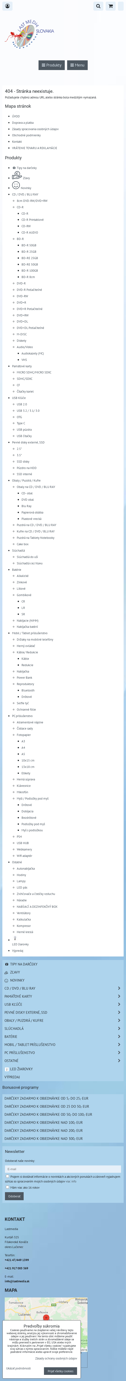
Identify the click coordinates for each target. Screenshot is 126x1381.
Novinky (21, 188)
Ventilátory (23, 913)
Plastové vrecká (31, 519)
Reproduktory (25, 684)
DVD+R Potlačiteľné (30, 309)
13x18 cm (28, 767)
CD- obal (27, 493)
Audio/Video (25, 347)
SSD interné (24, 474)
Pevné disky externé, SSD (28, 442)
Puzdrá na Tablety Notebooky (35, 538)
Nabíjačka (23, 671)
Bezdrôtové (29, 817)
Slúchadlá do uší (27, 557)
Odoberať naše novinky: (20, 1161)
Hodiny (21, 875)
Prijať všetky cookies (60, 1371)
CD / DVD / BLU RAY (25, 194)
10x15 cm (28, 760)
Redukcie (27, 665)
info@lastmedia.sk (17, 1281)
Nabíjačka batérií (27, 626)
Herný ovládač (26, 646)
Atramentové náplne (30, 722)
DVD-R (21, 283)
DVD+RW (23, 315)
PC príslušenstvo (22, 716)
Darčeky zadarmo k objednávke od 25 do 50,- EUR (46, 1106)
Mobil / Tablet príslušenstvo (30, 633)
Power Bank (24, 677)
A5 (23, 754)
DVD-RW (22, 296)
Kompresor (24, 926)
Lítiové (21, 588)
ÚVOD (16, 116)
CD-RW (26, 226)
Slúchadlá (18, 550)
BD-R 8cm (28, 277)
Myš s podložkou (32, 830)
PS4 (19, 836)
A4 (23, 747)
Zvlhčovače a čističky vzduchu (36, 894)
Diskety (21, 340)
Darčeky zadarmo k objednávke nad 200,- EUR (43, 1130)
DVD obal (28, 499)
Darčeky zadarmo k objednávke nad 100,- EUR (43, 1122)
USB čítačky (24, 436)
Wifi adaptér (24, 856)
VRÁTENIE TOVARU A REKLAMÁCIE (34, 148)
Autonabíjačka (26, 868)
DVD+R (21, 302)
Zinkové (22, 582)
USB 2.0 (22, 404)
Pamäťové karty (22, 366)
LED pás (22, 887)
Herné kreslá (25, 932)
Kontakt (17, 141)
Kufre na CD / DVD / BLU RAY (36, 531)
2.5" (19, 449)
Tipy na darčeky (24, 168)
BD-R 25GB (29, 251)
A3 (23, 741)
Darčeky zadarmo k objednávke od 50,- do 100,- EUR (48, 1114)
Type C (21, 423)
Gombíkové (24, 595)
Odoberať (14, 1196)
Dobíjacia (27, 811)
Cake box (23, 544)
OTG (19, 417)
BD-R (20, 239)
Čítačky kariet (25, 391)
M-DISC (22, 334)
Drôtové (27, 697)
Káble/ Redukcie (27, 652)
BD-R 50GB (29, 245)
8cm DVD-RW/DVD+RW (32, 201)
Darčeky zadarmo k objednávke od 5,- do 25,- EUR (46, 1098)
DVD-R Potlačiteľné (29, 290)
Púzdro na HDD (27, 468)
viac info (71, 1181)
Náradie (22, 900)
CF (18, 385)
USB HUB (23, 843)
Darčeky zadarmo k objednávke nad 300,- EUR (43, 1138)
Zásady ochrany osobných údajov (56, 1358)
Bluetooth (28, 690)
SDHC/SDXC (24, 378)
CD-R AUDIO (30, 232)
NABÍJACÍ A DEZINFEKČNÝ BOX (37, 906)
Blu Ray (26, 506)
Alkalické (23, 576)
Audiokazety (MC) (33, 353)
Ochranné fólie (26, 709)
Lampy (21, 881)
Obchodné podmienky (26, 135)
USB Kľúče (19, 398)
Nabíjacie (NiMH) (28, 620)
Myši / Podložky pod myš (32, 798)
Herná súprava (26, 779)
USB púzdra (24, 429)
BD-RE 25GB (30, 258)
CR (23, 601)
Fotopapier (24, 735)
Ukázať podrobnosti (18, 1368)
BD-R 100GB (30, 270)
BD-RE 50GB (30, 264)
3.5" (19, 455)
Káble (25, 658)
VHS (24, 360)
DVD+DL (22, 321)
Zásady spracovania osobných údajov (35, 129)
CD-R (20, 207)
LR (23, 608)
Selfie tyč (23, 703)
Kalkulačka (24, 919)
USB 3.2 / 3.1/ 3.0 (28, 410)
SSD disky (23, 461)
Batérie (16, 569)
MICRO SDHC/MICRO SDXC (34, 372)
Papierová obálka (32, 512)
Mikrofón (22, 792)
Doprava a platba (23, 122)
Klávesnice (24, 785)
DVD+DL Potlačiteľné (30, 328)
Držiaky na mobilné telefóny (35, 639)
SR (23, 614)
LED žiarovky (18, 1069)
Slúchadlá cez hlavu (30, 563)
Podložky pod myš (33, 824)
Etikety (26, 773)
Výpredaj (17, 950)
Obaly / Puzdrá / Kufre (26, 480)
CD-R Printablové (33, 219)
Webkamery (24, 849)
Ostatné (17, 862)
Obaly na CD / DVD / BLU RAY (36, 487)
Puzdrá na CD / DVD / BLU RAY (36, 525)
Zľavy (21, 178)
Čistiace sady (25, 728)
